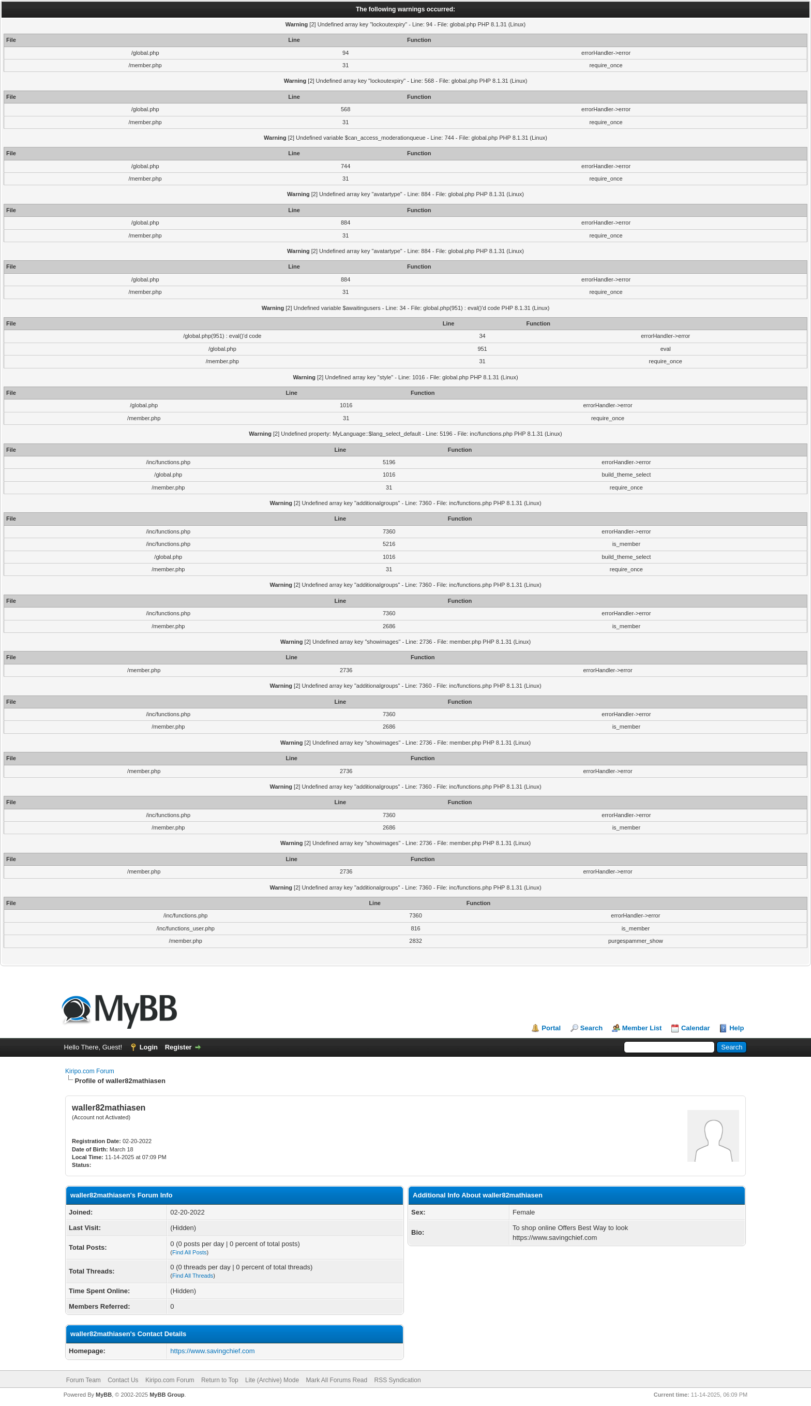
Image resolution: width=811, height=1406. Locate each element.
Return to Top (219, 1380)
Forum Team (83, 1380)
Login (149, 1047)
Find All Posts (189, 1252)
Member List (642, 1028)
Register (178, 1047)
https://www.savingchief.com (212, 1351)
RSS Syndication (397, 1380)
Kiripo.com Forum (89, 1071)
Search (591, 1028)
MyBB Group (166, 1395)
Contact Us (123, 1380)
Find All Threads (192, 1275)
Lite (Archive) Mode (272, 1380)
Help (736, 1028)
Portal (551, 1028)
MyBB (104, 1395)
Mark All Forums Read (336, 1380)
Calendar (695, 1028)
